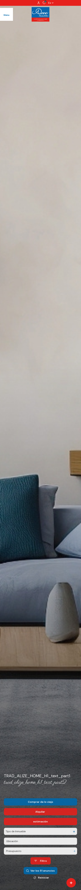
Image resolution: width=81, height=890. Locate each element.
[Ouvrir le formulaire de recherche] (40, 868)
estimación (40, 829)
